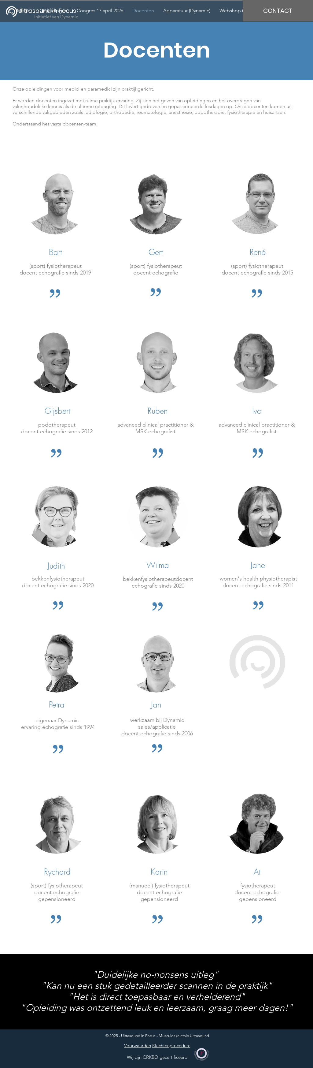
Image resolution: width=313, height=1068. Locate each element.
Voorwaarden (137, 1045)
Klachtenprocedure (171, 1045)
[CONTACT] (278, 10)
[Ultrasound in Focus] (51, 10)
